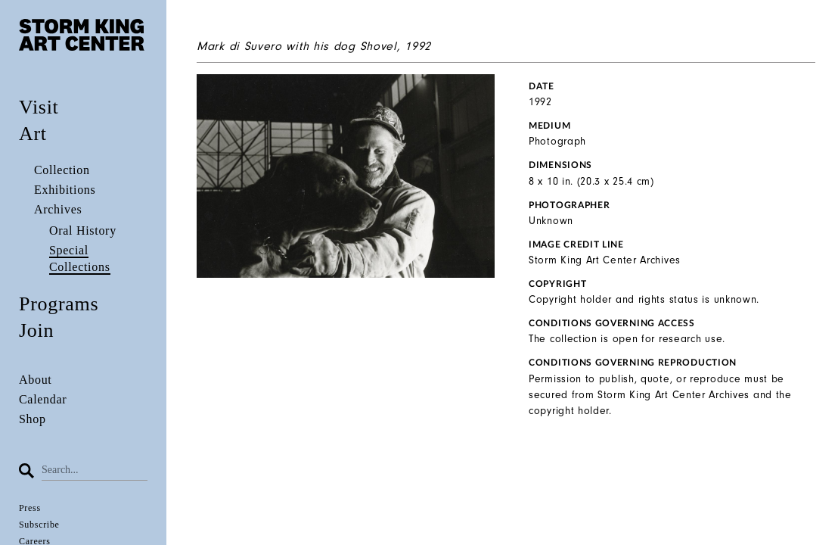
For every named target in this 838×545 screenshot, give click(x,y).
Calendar (43, 399)
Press (30, 508)
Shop (32, 419)
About (35, 379)
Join (36, 330)
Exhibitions (64, 189)
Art (33, 134)
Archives (58, 209)
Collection (62, 170)
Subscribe (39, 524)
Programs (58, 304)
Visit (39, 107)
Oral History (82, 230)
